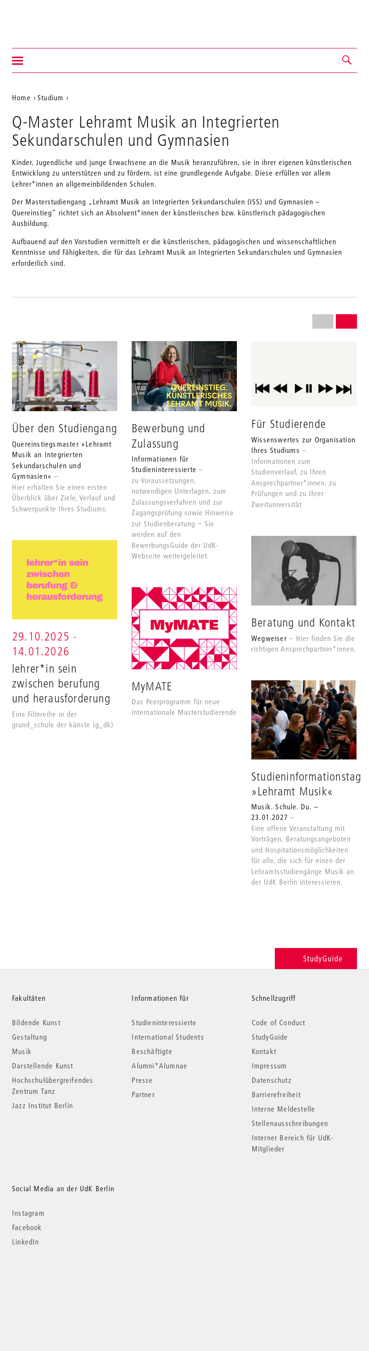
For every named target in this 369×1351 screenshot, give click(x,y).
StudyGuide (316, 958)
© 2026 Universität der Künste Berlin (62, 1282)
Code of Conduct (279, 1022)
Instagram (28, 1213)
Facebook (27, 1227)
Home (21, 97)
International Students (168, 1037)
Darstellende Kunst (43, 1065)
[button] (347, 60)
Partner (143, 1094)
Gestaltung (29, 1037)
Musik (22, 1051)
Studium (50, 97)
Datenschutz (272, 1080)
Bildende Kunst (36, 1022)
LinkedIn (25, 1241)
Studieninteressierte (164, 1022)
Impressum (269, 1065)
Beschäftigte (152, 1051)
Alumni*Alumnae (159, 1065)
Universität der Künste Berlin (49, 17)
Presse (142, 1080)
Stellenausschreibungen (290, 1123)
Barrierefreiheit (276, 1094)
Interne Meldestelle (284, 1109)
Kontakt (264, 1051)
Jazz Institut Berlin (42, 1105)
